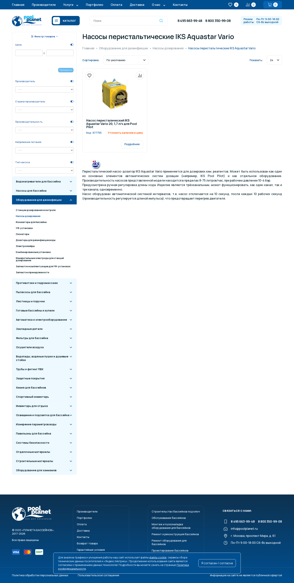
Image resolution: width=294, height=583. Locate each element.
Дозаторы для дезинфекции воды (36, 240)
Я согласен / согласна (217, 563)
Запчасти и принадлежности (32, 272)
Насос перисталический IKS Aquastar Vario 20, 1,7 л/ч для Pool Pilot (111, 124)
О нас (156, 5)
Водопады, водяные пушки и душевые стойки (42, 358)
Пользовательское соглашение (98, 575)
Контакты (180, 5)
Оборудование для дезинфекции (39, 200)
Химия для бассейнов (31, 387)
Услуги (68, 5)
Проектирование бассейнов (170, 550)
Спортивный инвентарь (32, 396)
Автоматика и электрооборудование (41, 319)
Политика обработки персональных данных (40, 575)
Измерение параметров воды (36, 424)
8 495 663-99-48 (190, 20)
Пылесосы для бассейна (33, 292)
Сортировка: (90, 60)
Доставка (137, 5)
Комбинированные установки (33, 252)
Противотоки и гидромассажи (37, 283)
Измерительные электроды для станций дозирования (40, 259)
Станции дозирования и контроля (36, 210)
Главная (18, 5)
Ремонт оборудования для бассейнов (169, 542)
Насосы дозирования (28, 216)
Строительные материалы (34, 461)
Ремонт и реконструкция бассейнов (175, 534)
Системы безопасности (32, 442)
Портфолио (94, 5)
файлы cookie (157, 557)
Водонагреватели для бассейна (38, 181)
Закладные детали (29, 329)
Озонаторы (22, 234)
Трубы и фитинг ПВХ (29, 369)
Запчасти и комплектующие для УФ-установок (43, 266)
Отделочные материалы (33, 452)
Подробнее (132, 144)
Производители (44, 5)
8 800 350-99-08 (218, 20)
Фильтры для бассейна (32, 338)
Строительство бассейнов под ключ (176, 511)
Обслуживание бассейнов (169, 518)
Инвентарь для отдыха (32, 406)
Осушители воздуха (30, 347)
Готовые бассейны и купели (35, 310)
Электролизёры (25, 246)
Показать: (256, 60)
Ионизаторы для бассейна (31, 222)
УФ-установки (24, 228)
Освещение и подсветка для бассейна (42, 415)
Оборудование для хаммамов (36, 470)
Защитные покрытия (30, 378)
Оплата (116, 5)
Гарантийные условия (91, 549)
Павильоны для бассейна (33, 433)
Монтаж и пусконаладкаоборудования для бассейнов (171, 526)
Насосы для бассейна (31, 190)
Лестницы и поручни (30, 301)
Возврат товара (87, 543)
